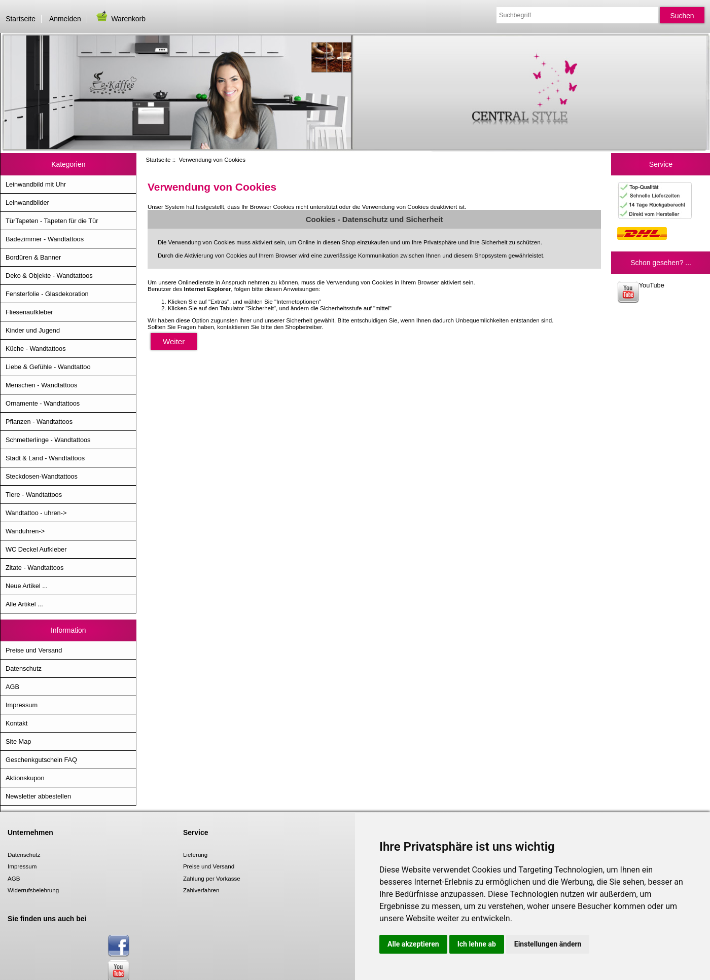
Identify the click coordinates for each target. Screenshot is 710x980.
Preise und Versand (34, 650)
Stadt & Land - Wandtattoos (45, 458)
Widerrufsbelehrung (33, 890)
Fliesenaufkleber (29, 312)
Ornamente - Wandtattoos (43, 403)
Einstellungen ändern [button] (548, 944)
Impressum (22, 705)
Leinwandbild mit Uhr (36, 184)
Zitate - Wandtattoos (34, 567)
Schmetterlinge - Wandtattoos (48, 440)
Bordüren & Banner (33, 257)
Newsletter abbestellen (38, 796)
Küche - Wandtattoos (36, 348)
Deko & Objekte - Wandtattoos (49, 275)
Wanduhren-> (25, 531)
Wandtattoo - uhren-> (36, 513)
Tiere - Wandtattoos (34, 494)
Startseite (21, 19)
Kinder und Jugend (33, 330)
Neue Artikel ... (27, 586)
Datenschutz (24, 668)
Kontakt (16, 723)
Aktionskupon (25, 778)
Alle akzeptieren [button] (413, 944)
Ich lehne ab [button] (476, 944)
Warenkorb (120, 19)
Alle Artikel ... (24, 604)
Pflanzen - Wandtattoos (39, 421)
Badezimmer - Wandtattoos (45, 239)
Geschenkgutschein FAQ (41, 760)
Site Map (18, 741)
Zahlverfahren (201, 890)
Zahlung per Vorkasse (211, 878)
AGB (12, 687)
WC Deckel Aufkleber (36, 549)
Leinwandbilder (27, 202)
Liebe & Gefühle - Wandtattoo (48, 367)
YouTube (640, 292)
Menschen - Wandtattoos (41, 385)
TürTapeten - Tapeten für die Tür (52, 221)
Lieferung (195, 854)
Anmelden (65, 19)
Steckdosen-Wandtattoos (42, 476)
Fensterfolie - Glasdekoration (47, 294)
